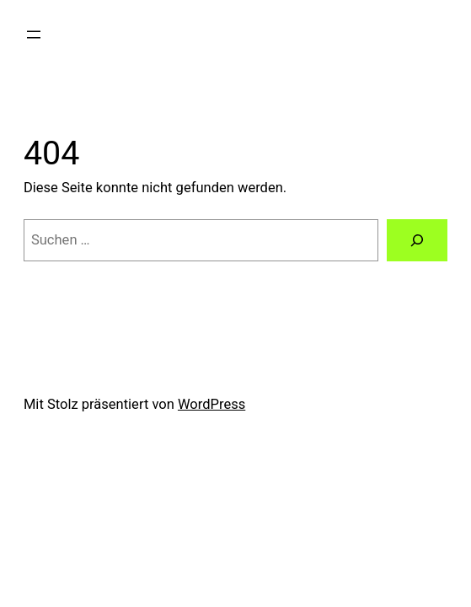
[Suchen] (417, 240)
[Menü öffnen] (34, 34)
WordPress (211, 404)
